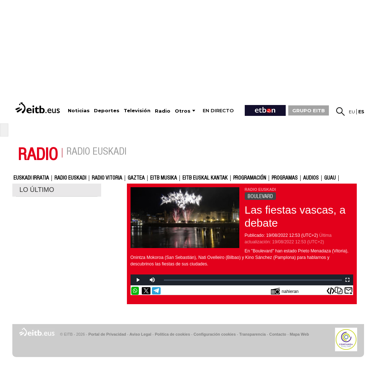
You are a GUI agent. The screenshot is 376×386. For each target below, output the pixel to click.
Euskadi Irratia (31, 178)
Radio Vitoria (107, 178)
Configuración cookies (215, 334)
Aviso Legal (140, 334)
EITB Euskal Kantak (205, 178)
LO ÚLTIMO (37, 189)
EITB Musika (163, 178)
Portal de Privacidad (107, 334)
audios (311, 178)
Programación (249, 178)
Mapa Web (299, 334)
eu (352, 111)
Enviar (348, 290)
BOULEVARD (260, 196)
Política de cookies (172, 334)
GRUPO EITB (308, 110)
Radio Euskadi (70, 178)
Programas (285, 178)
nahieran (285, 291)
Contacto (277, 334)
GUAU (330, 178)
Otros (182, 111)
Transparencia (252, 334)
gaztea (136, 178)
